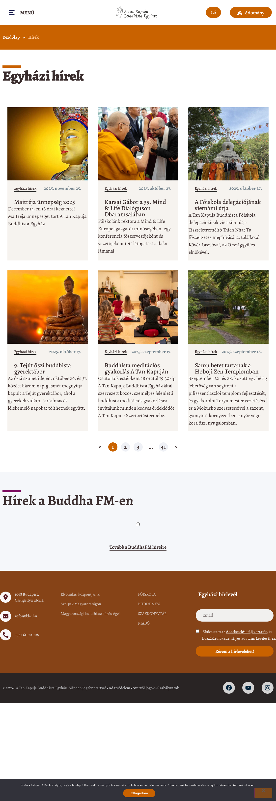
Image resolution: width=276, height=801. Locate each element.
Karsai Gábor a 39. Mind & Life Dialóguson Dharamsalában (135, 208)
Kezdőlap (11, 37)
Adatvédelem (119, 688)
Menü (27, 12)
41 (164, 446)
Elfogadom (139, 793)
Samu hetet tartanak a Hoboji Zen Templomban (227, 368)
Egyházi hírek (25, 188)
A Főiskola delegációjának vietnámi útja (228, 205)
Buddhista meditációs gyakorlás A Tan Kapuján (136, 368)
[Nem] (263, 793)
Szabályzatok (168, 688)
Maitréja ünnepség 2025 (44, 202)
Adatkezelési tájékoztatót (246, 631)
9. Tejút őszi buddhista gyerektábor (42, 368)
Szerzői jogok (144, 688)
